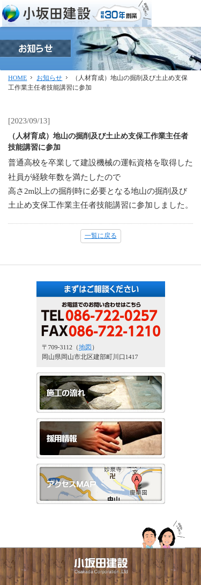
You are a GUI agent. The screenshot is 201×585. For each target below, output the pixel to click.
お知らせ (49, 78)
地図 (85, 347)
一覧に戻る (101, 235)
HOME (17, 78)
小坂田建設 (77, 13)
